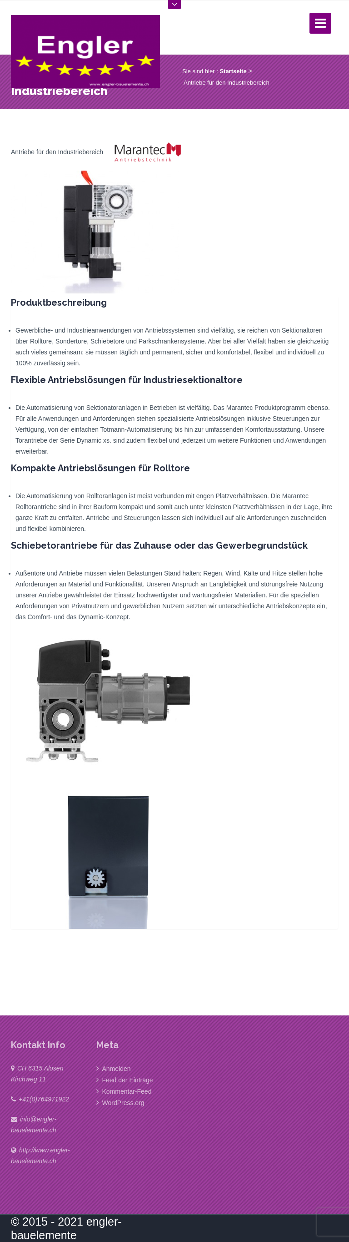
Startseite (232, 71)
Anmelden (116, 1068)
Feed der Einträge (127, 1080)
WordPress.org (123, 1102)
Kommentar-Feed (127, 1091)
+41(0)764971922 (44, 1099)
